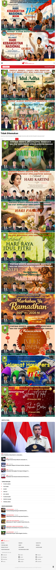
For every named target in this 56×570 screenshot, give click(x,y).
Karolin (5, 491)
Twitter (20, 555)
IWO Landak (6, 494)
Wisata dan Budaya (10, 509)
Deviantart (38, 561)
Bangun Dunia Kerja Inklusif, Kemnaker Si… (17, 459)
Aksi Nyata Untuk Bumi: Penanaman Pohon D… (17, 527)
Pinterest (38, 555)
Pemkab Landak (6, 501)
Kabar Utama (8, 520)
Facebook (4, 555)
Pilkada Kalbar (6, 496)
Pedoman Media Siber (24, 549)
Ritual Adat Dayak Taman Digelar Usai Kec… (17, 533)
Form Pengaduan (5, 549)
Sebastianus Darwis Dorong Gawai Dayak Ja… (17, 516)
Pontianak (6, 486)
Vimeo (3, 561)
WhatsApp (4, 557)
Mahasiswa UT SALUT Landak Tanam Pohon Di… (18, 522)
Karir (20, 545)
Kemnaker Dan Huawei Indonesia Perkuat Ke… (18, 476)
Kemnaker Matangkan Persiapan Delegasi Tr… (17, 471)
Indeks (2, 543)
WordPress (4, 559)
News (2, 453)
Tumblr (20, 557)
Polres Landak (6, 484)
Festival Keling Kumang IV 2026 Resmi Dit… (17, 510)
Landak (13, 526)
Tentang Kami (4, 545)
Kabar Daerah (9, 526)
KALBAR (5, 489)
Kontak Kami (39, 547)
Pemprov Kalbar (7, 499)
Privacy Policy (4, 547)
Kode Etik (38, 543)
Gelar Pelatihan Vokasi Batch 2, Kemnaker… (12, 455)
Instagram (21, 559)
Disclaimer (21, 547)
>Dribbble (38, 559)
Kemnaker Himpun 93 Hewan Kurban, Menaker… (18, 465)
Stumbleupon (39, 557)
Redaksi (20, 543)
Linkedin (20, 561)
